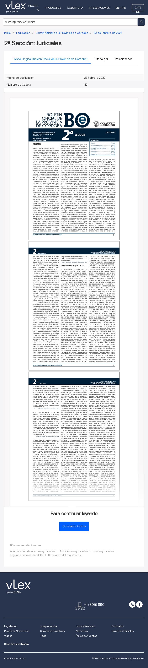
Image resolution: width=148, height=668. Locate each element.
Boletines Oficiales (123, 631)
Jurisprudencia (48, 626)
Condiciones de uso (15, 658)
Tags (43, 635)
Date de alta (138, 8)
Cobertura (75, 7)
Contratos (118, 626)
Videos (8, 635)
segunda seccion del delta (27, 555)
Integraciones (99, 7)
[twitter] (132, 604)
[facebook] (139, 604)
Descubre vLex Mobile (16, 644)
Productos (53, 7)
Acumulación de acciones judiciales (32, 551)
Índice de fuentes (86, 635)
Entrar (121, 7)
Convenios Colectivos (52, 631)
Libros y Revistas (85, 626)
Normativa (82, 631)
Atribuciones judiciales (74, 551)
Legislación (10, 626)
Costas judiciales (103, 551)
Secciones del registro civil (65, 555)
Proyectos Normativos (16, 631)
